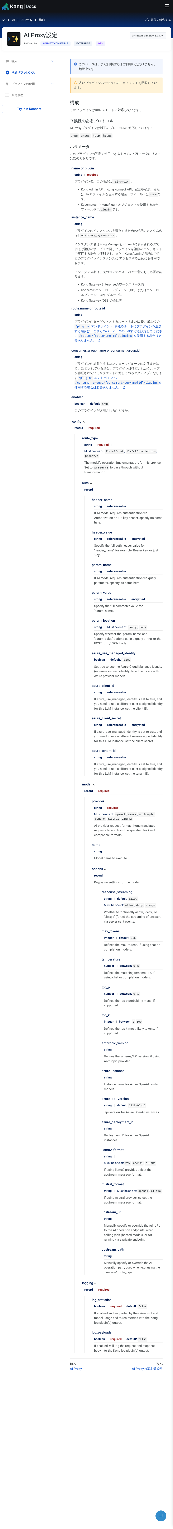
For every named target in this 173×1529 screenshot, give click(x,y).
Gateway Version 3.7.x (147, 35)
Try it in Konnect (29, 109)
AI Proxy (26, 19)
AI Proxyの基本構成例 (147, 1369)
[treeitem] (29, 72)
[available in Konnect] (55, 43)
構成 (42, 19)
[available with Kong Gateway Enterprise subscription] (83, 43)
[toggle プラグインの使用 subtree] (52, 84)
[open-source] (100, 43)
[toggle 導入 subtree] (52, 61)
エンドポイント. (94, 326)
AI (13, 19)
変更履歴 (14, 95)
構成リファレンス (20, 72)
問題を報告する (158, 19)
